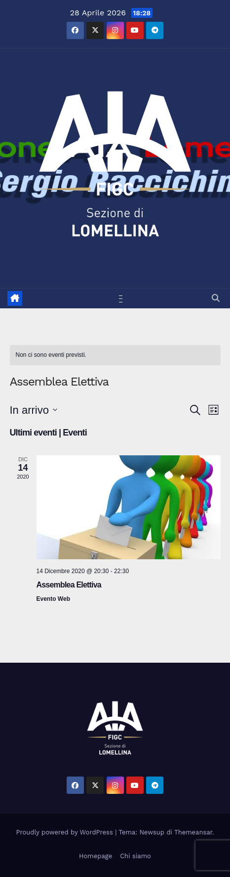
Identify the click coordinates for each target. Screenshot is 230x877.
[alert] (115, 355)
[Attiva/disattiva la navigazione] (117, 298)
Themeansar (193, 832)
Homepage (95, 856)
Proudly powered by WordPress (65, 832)
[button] (216, 298)
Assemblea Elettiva (69, 585)
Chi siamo (135, 856)
